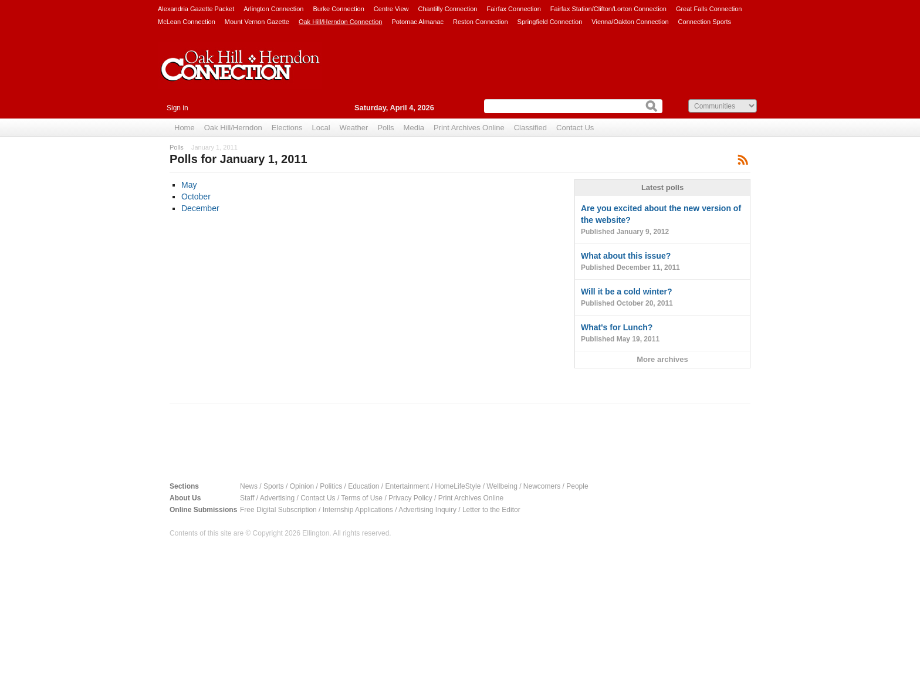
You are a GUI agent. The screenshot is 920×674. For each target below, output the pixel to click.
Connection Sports (705, 21)
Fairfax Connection (513, 8)
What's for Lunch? (662, 334)
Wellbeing (501, 486)
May (189, 184)
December (200, 208)
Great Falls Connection (709, 8)
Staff (247, 498)
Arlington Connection (273, 8)
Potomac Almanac (417, 21)
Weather (354, 127)
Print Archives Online (469, 127)
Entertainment (407, 486)
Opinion (302, 486)
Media (414, 127)
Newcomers (541, 486)
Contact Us (575, 127)
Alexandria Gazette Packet (196, 8)
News (249, 486)
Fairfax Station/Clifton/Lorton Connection (608, 8)
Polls (385, 127)
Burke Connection (338, 8)
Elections (287, 127)
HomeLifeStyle (458, 486)
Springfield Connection (550, 21)
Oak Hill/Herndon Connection (340, 21)
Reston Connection (480, 21)
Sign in (177, 108)
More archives (662, 359)
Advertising (277, 498)
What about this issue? (662, 262)
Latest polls (662, 187)
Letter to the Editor (491, 510)
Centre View (391, 8)
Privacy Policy (410, 498)
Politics (331, 486)
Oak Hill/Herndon (233, 127)
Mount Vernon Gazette (257, 21)
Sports (273, 486)
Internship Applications (358, 510)
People (577, 486)
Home (184, 127)
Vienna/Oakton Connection (629, 21)
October (196, 196)
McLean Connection (186, 21)
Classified (530, 127)
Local (321, 127)
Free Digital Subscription (278, 510)
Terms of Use (362, 498)
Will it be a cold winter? (662, 298)
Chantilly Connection (448, 8)
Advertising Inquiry (427, 510)
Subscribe (743, 159)
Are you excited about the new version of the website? (662, 221)
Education (363, 486)
